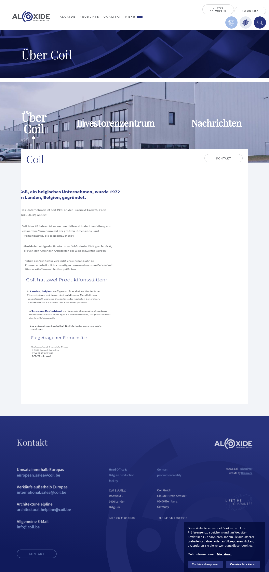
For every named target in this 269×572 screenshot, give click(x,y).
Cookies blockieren (243, 564)
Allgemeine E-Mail (37, 533)
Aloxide (68, 16)
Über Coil (33, 122)
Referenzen (250, 10)
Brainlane (254, 478)
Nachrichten (216, 122)
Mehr (134, 16)
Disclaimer (253, 474)
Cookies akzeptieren (205, 564)
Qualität (112, 16)
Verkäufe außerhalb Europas (37, 496)
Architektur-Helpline (37, 515)
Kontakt (30, 565)
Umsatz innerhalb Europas (37, 478)
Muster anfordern (218, 9)
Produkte (89, 16)
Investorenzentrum (115, 122)
